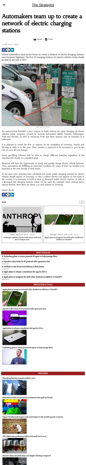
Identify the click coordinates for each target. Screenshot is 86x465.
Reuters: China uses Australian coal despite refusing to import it (26, 456)
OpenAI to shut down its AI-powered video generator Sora (27, 261)
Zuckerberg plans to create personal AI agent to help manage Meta (30, 256)
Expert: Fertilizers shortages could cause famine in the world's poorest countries (32, 417)
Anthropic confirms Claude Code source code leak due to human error (22, 238)
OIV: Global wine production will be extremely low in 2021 (24, 436)
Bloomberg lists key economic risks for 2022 (18, 378)
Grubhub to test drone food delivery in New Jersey (24, 267)
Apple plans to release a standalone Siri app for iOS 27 (25, 272)
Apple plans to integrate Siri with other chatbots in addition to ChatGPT (64, 238)
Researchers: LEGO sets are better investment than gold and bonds (27, 398)
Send (37, 39)
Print (48, 39)
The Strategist (43, 5)
